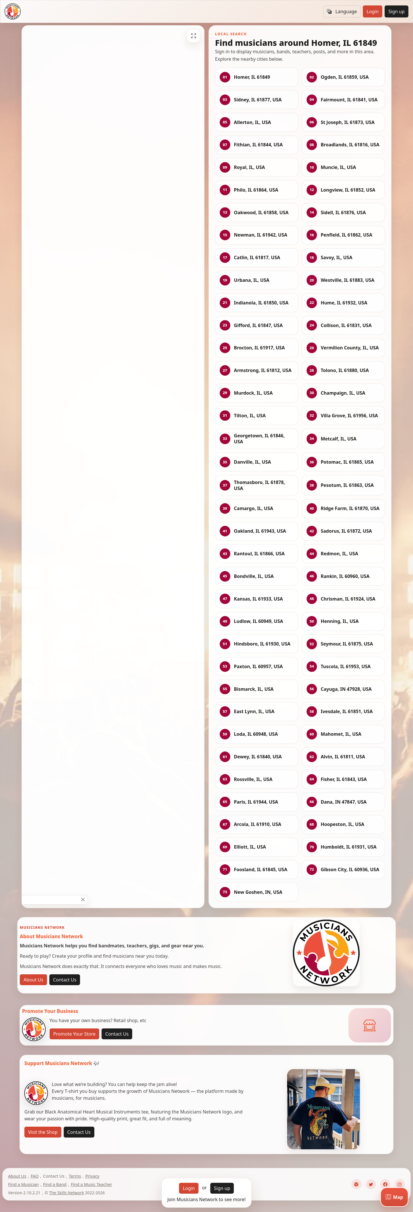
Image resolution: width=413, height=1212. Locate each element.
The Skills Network (66, 1192)
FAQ (35, 1176)
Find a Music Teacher (91, 1184)
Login (373, 11)
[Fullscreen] (193, 36)
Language (342, 11)
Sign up (396, 11)
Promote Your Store (74, 1034)
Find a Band (54, 1184)
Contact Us (64, 980)
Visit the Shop (43, 1132)
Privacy (92, 1176)
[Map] (394, 1197)
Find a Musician (23, 1184)
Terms (75, 1176)
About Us (33, 980)
